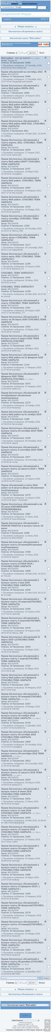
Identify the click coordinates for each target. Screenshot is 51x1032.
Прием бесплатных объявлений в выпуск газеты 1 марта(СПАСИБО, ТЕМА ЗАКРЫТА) (20, 658)
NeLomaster (17, 193)
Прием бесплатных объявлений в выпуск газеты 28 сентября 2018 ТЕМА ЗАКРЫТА (22, 753)
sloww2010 (17, 98)
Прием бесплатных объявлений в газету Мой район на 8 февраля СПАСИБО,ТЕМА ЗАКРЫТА (20, 677)
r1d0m (15, 842)
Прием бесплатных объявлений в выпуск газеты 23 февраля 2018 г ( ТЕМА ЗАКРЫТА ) (20, 886)
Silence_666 (17, 231)
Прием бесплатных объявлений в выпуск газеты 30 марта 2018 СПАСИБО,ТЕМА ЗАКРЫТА (20, 848)
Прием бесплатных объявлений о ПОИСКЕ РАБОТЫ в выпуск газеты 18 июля (22, 526)
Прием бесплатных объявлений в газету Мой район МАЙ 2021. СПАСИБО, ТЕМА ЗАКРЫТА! (23, 123)
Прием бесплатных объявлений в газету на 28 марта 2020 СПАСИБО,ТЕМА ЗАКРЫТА (23, 319)
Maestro (15, 652)
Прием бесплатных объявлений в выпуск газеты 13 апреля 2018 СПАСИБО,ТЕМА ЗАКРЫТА (20, 829)
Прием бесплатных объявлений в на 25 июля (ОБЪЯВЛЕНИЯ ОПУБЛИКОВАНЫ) (21, 507)
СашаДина (17, 174)
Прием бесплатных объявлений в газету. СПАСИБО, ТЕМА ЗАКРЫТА (20, 301)
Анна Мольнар (18, 519)
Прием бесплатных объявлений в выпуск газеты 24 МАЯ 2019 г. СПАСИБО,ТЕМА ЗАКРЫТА (20, 564)
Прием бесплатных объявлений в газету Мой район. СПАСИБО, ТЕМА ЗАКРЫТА (21, 180)
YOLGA (7, 576)
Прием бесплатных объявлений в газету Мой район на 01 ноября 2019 (21, 413)
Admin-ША (16, 155)
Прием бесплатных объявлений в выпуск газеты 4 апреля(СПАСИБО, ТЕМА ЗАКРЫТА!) (21, 620)
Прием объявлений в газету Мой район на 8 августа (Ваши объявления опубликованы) (22, 488)
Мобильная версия (25, 1022)
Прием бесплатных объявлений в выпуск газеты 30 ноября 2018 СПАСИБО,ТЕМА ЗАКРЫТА (20, 715)
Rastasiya (16, 408)
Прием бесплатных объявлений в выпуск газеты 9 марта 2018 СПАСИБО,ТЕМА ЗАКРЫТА (20, 867)
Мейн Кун (16, 351)
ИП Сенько (17, 481)
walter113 (16, 389)
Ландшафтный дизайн (22, 81)
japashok (16, 212)
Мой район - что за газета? (16, 58)
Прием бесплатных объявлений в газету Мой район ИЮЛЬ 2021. (20, 86)
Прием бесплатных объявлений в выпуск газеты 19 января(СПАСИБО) (21, 923)
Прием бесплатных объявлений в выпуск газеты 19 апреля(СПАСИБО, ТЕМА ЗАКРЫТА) (21, 601)
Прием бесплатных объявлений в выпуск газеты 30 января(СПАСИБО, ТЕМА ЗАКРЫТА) (21, 696)
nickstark (16, 332)
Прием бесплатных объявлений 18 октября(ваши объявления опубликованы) (20, 395)
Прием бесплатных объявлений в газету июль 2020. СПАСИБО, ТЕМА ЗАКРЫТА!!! (21, 256)
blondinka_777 (18, 313)
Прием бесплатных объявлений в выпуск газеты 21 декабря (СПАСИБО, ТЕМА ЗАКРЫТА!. (22, 942)
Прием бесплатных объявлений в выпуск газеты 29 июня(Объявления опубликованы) (21, 545)
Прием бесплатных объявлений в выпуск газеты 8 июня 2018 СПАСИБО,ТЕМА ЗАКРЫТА (20, 791)
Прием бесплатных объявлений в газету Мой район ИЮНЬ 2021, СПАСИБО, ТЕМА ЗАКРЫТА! (20, 104)
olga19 (15, 443)
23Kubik (15, 709)
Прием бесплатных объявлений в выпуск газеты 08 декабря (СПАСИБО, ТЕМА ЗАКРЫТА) (22, 961)
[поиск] (19, 7)
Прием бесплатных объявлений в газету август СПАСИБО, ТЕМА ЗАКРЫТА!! (20, 237)
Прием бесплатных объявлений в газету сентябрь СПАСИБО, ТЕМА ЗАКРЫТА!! (20, 218)
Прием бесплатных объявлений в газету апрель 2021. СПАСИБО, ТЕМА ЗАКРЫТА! (22, 142)
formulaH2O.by (18, 728)
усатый (7, 296)
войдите (14, 4)
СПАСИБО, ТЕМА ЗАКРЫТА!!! (17, 273)
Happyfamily (17, 117)
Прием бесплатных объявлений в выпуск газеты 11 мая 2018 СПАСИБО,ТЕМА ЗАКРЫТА (20, 810)
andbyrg (7, 136)
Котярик (15, 804)
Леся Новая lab (19, 68)
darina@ (16, 766)
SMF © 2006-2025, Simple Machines (25, 1026)
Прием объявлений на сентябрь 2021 (22, 72)
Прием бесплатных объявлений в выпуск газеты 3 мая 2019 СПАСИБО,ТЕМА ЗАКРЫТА (20, 583)
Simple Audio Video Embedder (22, 1028)
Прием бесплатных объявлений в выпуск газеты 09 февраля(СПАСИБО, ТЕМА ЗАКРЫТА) (22, 905)
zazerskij (16, 614)
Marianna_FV (18, 269)
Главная (7, 19)
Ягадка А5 (12, 60)
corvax (15, 462)
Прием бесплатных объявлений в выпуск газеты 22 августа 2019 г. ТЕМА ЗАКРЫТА (22, 469)
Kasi (14, 283)
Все (37, 58)
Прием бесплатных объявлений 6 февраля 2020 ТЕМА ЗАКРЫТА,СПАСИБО (20, 376)
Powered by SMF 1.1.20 (25, 1024)
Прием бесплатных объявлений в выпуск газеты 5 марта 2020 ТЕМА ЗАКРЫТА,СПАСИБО (20, 338)
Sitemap (36, 1028)
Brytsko (15, 899)
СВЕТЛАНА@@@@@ (14, 823)
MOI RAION (13, 74)
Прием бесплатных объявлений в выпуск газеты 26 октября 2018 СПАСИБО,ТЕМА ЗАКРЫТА (20, 734)
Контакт (25, 1015)
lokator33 (16, 936)
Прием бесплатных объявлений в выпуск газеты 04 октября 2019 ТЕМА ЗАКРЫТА (22, 431)
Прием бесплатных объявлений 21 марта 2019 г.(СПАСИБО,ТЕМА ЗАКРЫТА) (20, 639)
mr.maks (7, 595)
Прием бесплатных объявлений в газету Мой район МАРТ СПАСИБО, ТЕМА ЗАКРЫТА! (20, 161)
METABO (16, 974)
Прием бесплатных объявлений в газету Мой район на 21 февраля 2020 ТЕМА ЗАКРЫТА (22, 357)
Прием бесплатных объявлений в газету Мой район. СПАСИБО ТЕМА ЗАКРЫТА (20, 199)
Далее (32, 53)
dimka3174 (17, 785)
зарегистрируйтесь (29, 4)
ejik (13, 671)
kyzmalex (16, 370)
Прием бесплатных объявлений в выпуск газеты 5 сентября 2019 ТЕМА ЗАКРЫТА (22, 450)
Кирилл (15, 557)
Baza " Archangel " (20, 500)
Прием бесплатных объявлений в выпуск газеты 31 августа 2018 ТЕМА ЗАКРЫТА (21, 772)
